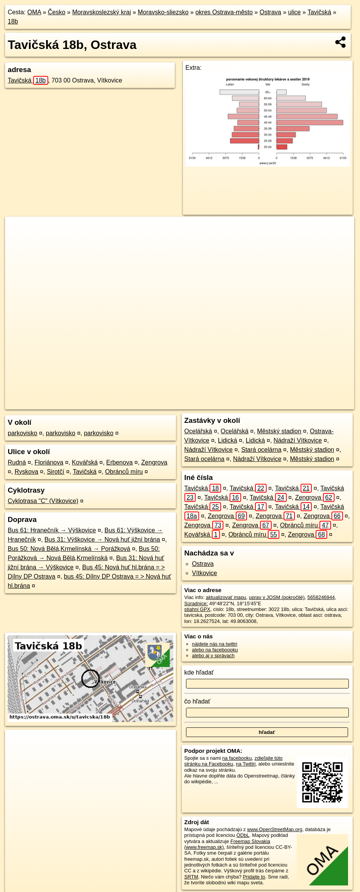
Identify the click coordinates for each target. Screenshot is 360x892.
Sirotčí (55, 471)
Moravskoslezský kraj (101, 12)
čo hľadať (197, 701)
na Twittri (245, 764)
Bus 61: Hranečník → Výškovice (52, 530)
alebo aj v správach (213, 655)
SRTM (191, 877)
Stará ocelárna (261, 449)
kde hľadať (199, 672)
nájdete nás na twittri (214, 644)
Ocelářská (198, 431)
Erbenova (119, 462)
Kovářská (85, 462)
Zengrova (154, 462)
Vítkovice (204, 573)
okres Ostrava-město (223, 12)
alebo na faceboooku (215, 650)
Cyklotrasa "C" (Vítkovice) (43, 501)
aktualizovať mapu (226, 597)
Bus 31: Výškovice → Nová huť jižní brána (102, 539)
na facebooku (237, 758)
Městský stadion (279, 431)
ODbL (243, 835)
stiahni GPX (197, 609)
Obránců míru (124, 471)
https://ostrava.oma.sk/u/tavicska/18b (315, 403)
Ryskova (26, 471)
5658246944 (321, 597)
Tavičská (319, 12)
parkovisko (22, 433)
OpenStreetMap (212, 403)
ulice (294, 12)
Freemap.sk (251, 403)
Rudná (17, 462)
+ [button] (18, 230)
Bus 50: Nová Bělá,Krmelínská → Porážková (69, 548)
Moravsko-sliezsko (163, 12)
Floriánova (48, 462)
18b (13, 21)
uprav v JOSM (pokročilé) (276, 597)
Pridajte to (254, 877)
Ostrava (270, 12)
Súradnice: (196, 603)
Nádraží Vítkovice (298, 440)
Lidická (227, 440)
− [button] (18, 241)
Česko (56, 12)
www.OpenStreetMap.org (275, 829)
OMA (34, 12)
